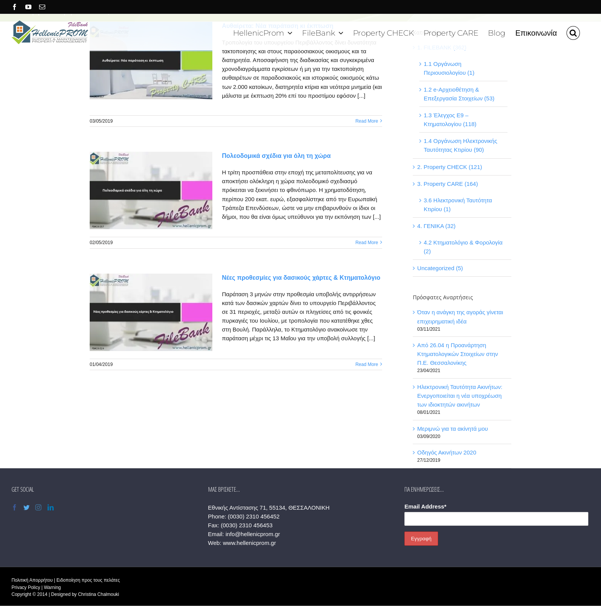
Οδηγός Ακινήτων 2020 (446, 452)
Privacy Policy (25, 587)
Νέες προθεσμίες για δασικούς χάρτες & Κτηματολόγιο (301, 277)
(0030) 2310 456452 (253, 516)
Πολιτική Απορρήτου (32, 580)
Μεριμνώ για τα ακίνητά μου (452, 428)
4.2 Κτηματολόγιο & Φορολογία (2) (463, 246)
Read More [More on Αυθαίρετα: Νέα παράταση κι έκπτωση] (366, 121)
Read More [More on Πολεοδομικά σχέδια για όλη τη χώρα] (366, 242)
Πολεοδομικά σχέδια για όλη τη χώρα (276, 156)
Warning (52, 587)
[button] (573, 32)
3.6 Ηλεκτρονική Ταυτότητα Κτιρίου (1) (458, 204)
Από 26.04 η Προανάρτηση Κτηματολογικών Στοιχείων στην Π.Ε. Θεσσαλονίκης (457, 354)
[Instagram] (38, 507)
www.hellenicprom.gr (249, 543)
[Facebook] (14, 507)
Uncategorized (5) (440, 268)
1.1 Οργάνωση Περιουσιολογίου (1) (449, 68)
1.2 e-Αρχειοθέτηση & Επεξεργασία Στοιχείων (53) (459, 94)
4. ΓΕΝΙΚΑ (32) (436, 226)
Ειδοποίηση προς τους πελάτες (88, 580)
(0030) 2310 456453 (247, 525)
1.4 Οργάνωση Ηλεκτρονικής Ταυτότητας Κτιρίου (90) (461, 145)
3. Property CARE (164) (447, 183)
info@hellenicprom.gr (252, 534)
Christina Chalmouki (98, 594)
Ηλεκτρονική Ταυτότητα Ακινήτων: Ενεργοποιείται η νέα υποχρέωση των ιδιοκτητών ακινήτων (459, 396)
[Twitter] (26, 507)
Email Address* (425, 506)
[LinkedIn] (51, 507)
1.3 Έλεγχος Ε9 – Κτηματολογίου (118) (450, 119)
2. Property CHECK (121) (449, 167)
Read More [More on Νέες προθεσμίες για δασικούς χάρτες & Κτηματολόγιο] (366, 364)
